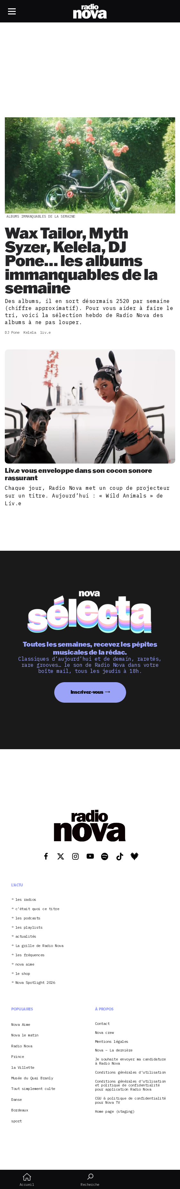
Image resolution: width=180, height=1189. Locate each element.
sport (16, 1120)
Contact (102, 1024)
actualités (25, 936)
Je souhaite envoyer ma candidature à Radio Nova (130, 1061)
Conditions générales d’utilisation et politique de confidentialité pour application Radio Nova (130, 1085)
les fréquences (30, 955)
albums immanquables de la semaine (40, 216)
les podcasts (27, 918)
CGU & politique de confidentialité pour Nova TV (130, 1100)
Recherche (90, 1180)
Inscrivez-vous (87, 692)
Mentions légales (111, 1042)
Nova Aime (20, 1024)
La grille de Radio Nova (39, 946)
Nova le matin (25, 1035)
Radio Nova (21, 1045)
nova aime (24, 964)
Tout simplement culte (33, 1088)
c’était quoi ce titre (37, 909)
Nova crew (104, 1033)
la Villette (22, 1067)
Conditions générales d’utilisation (130, 1072)
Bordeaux (19, 1110)
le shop (22, 974)
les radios (25, 900)
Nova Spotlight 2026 (35, 983)
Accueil (27, 1180)
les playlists (29, 927)
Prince (17, 1056)
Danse (16, 1099)
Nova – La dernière (114, 1050)
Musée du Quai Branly (32, 1078)
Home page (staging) (115, 1111)
